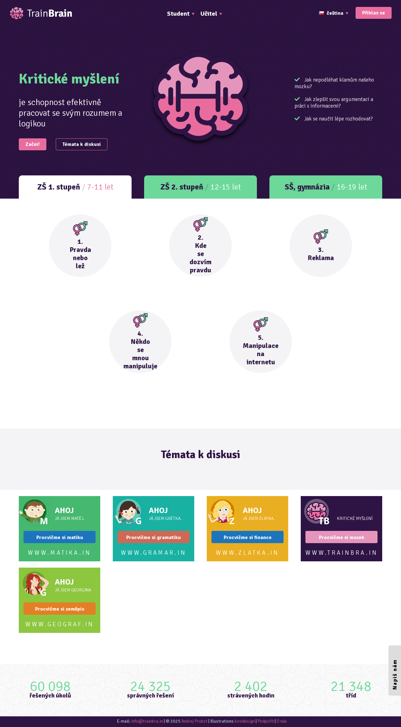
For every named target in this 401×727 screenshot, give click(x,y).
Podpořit (266, 721)
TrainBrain (40, 13)
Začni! (32, 144)
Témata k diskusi (81, 144)
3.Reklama (321, 245)
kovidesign (245, 721)
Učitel (208, 14)
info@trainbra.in (147, 721)
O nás (282, 721)
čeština (331, 13)
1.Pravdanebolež (80, 245)
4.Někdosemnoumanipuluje (140, 341)
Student (178, 14)
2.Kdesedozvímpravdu (200, 245)
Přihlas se (373, 13)
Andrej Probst (194, 721)
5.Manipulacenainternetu (261, 341)
